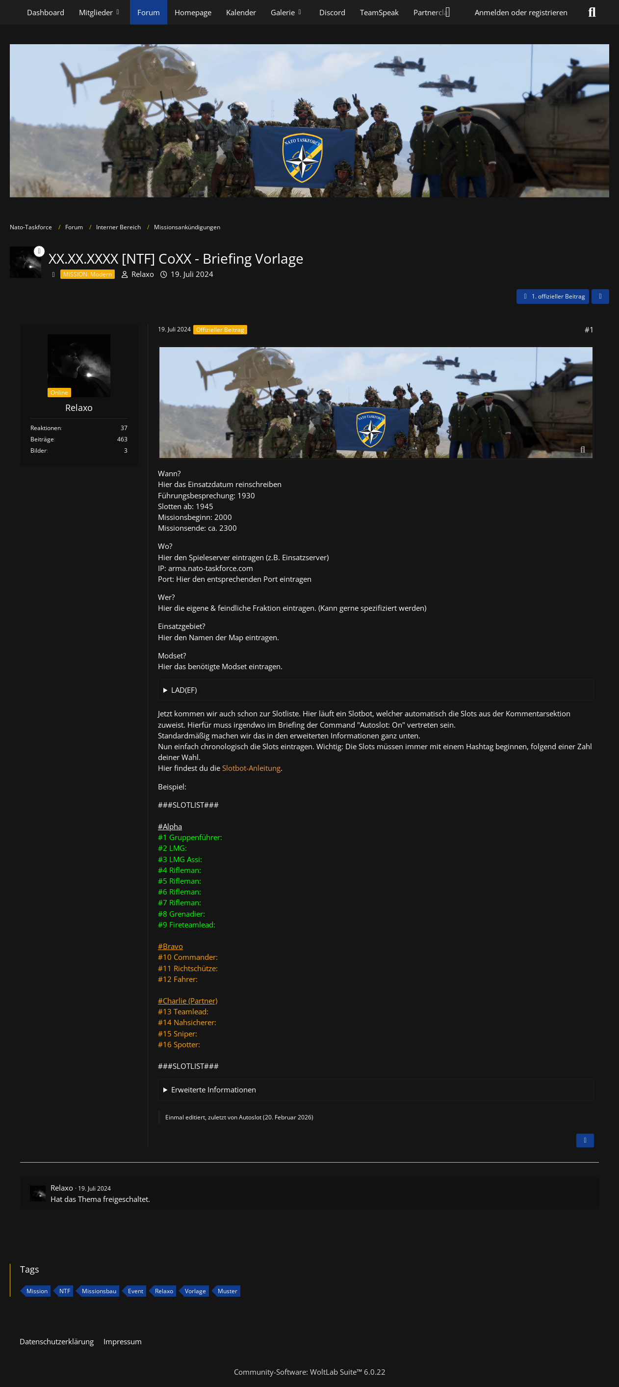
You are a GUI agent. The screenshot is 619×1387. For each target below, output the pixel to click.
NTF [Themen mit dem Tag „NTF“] (64, 1291)
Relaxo (142, 274)
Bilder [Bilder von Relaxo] (38, 450)
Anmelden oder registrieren (521, 12)
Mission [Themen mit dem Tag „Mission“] (37, 1291)
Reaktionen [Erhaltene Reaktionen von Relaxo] (45, 428)
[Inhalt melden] (585, 1140)
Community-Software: (310, 1372)
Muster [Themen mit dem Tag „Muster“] (227, 1291)
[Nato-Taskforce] (309, 120)
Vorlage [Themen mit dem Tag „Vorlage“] (195, 1291)
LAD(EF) (184, 690)
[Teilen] (600, 296)
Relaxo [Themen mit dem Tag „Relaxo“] (164, 1291)
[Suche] (592, 12)
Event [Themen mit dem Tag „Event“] (135, 1291)
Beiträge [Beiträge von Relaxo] (42, 439)
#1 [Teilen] (589, 329)
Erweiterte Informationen (213, 1089)
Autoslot (250, 1117)
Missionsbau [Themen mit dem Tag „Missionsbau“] (99, 1291)
